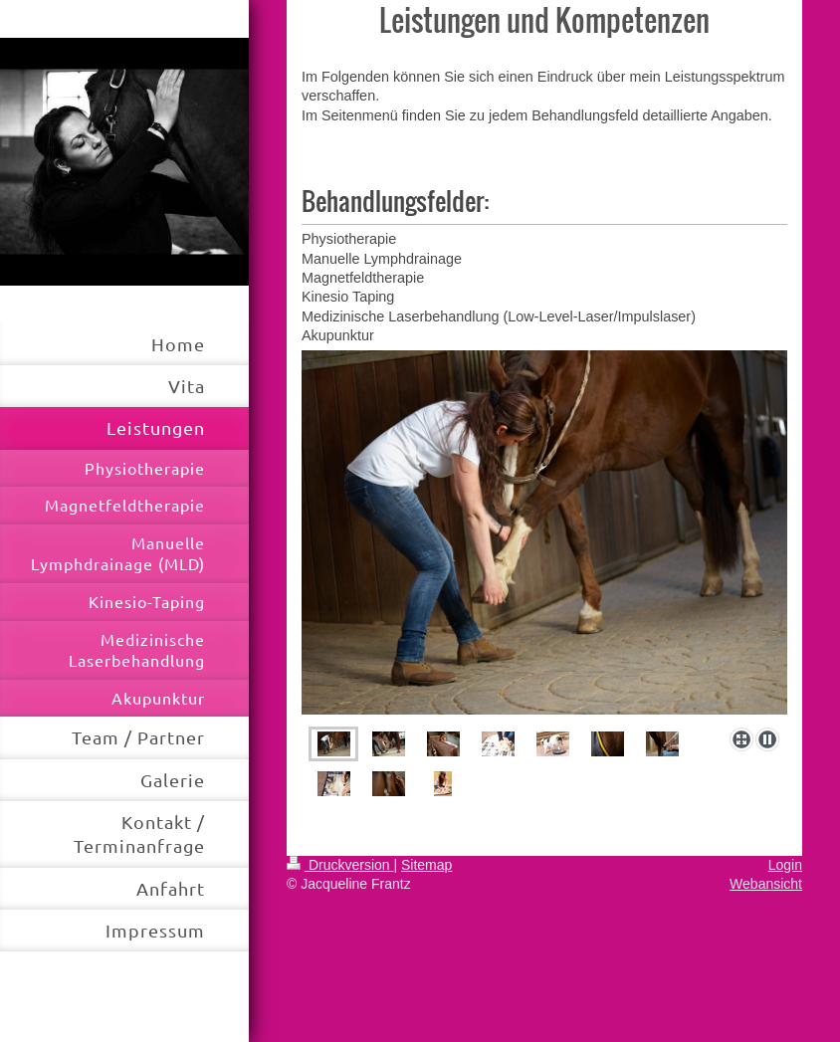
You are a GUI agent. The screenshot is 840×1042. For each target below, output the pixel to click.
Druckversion (340, 865)
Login (785, 865)
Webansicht (766, 884)
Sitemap (426, 865)
